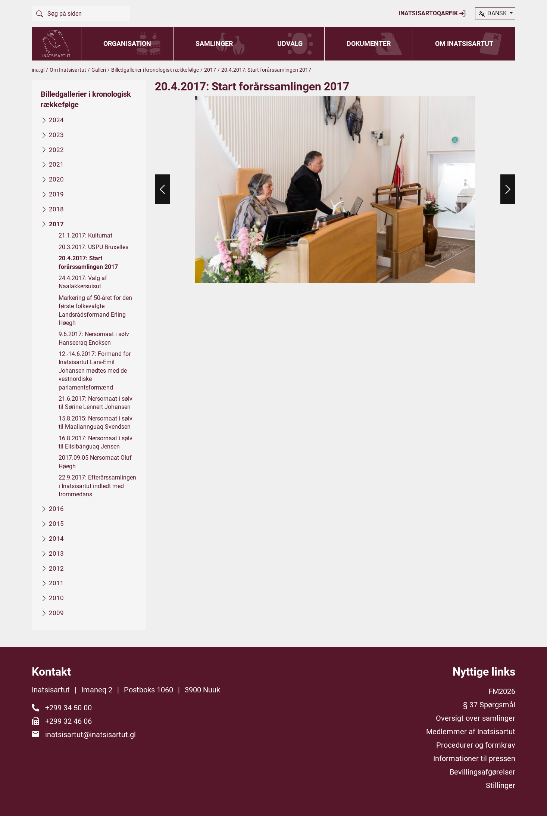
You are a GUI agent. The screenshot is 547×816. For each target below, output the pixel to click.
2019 (56, 194)
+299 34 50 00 (68, 707)
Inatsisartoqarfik (432, 13)
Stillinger (500, 785)
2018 (56, 208)
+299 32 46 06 (68, 721)
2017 (210, 70)
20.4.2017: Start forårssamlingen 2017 (88, 262)
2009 (56, 612)
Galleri (98, 70)
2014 (56, 538)
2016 (56, 508)
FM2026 (501, 691)
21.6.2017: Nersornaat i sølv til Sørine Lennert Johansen (95, 402)
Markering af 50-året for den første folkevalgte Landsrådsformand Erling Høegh (95, 310)
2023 (56, 134)
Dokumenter (369, 43)
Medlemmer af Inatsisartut (470, 731)
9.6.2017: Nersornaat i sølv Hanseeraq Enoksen (94, 338)
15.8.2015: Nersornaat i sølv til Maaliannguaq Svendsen (95, 422)
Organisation (127, 43)
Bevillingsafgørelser (482, 771)
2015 (56, 523)
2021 (56, 164)
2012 (56, 568)
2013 (56, 553)
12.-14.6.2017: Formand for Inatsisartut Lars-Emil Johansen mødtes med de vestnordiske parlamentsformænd (95, 370)
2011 (56, 583)
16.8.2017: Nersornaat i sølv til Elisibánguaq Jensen (95, 442)
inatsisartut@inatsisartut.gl (90, 734)
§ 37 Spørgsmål (489, 704)
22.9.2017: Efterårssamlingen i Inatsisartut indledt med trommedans (97, 486)
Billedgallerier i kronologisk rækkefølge (155, 70)
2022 (56, 149)
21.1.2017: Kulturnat (85, 235)
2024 (56, 120)
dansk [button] (493, 14)
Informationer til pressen (474, 758)
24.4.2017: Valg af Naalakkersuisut (83, 282)
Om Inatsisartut (464, 43)
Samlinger (214, 43)
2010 (56, 598)
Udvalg (290, 43)
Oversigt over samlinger (475, 718)
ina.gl (38, 70)
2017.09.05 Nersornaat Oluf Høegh (95, 461)
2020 (56, 179)
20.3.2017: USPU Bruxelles (93, 246)
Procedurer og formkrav (475, 745)
